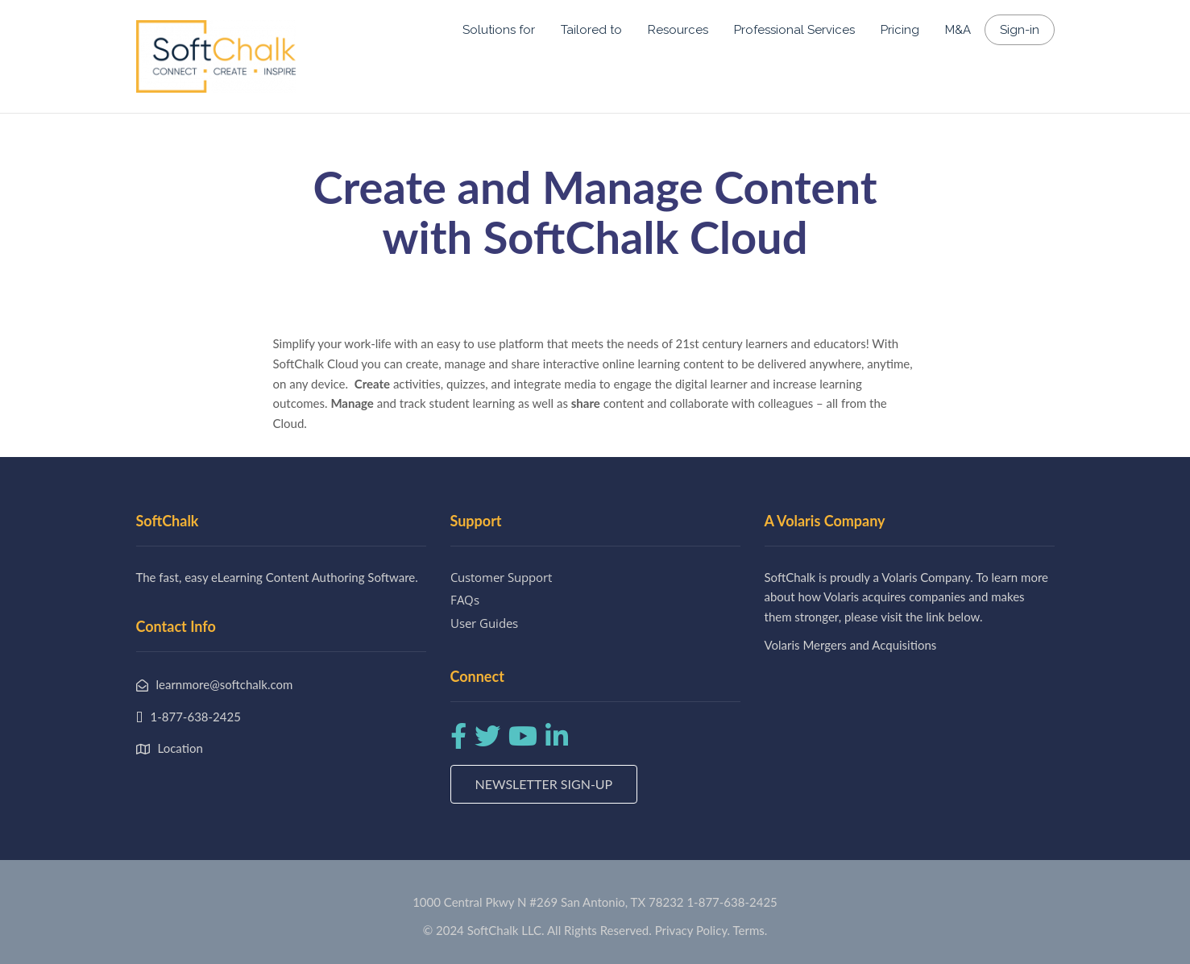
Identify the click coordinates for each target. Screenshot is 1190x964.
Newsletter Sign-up (544, 784)
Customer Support (501, 577)
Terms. (750, 930)
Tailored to (591, 30)
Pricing (900, 30)
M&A (958, 30)
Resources (678, 30)
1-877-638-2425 (731, 902)
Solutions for (498, 30)
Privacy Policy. (693, 930)
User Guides (484, 623)
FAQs (464, 600)
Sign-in (1019, 30)
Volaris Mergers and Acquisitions (851, 645)
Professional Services (794, 30)
